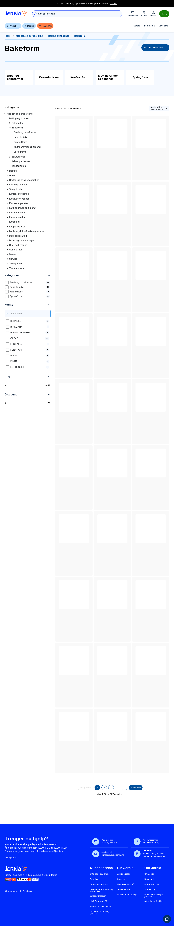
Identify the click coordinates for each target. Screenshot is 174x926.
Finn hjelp (11, 858)
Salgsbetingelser (98, 896)
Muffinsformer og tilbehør (27, 147)
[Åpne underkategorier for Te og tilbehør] (7, 189)
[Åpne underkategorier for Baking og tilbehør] (7, 118)
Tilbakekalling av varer (100, 906)
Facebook (26, 891)
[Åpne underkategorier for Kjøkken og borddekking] (5, 113)
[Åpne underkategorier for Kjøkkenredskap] (7, 212)
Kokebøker (14, 221)
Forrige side (85, 787)
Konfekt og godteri (19, 193)
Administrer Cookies (153, 901)
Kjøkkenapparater (18, 203)
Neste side (135, 787)
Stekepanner (16, 263)
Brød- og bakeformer (25, 132)
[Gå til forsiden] (16, 14)
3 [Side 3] (111, 787)
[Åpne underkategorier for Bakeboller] (9, 123)
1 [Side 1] (97, 787)
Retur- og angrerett (99, 884)
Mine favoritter (126, 884)
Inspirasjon (149, 26)
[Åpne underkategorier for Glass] (7, 175)
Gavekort (163, 26)
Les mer (113, 3)
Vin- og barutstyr (18, 268)
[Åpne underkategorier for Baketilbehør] (9, 156)
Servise (13, 259)
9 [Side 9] (124, 787)
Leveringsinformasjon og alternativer (101, 890)
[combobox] (80, 14)
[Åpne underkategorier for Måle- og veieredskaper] (7, 240)
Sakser (13, 254)
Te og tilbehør (16, 189)
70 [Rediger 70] (49, 403)
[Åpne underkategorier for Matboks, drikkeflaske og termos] (7, 231)
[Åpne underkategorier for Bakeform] (9, 127)
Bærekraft (149, 879)
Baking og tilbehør (19, 118)
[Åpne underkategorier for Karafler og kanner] (7, 198)
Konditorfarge (18, 166)
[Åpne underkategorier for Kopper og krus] (7, 226)
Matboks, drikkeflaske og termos (26, 231)
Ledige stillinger (151, 884)
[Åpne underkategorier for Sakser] (7, 254)
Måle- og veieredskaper (22, 240)
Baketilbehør (18, 156)
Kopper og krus (17, 226)
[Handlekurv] (164, 13)
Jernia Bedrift (123, 889)
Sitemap (150, 889)
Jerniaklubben (123, 874)
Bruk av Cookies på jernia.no (153, 896)
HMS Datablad (98, 901)
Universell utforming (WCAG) (99, 912)
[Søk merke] (29, 313)
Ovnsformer (15, 249)
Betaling (94, 879)
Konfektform (20, 142)
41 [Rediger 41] (6, 385)
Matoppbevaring (18, 235)
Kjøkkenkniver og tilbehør (22, 208)
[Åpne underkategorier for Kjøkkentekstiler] (7, 217)
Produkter (12, 26)
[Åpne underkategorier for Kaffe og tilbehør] (7, 184)
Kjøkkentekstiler (17, 217)
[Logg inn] (153, 14)
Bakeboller (17, 123)
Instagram (11, 891)
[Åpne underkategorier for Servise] (7, 259)
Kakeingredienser (20, 161)
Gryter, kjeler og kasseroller (24, 180)
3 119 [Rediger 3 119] (47, 385)
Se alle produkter (155, 47)
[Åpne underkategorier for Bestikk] (7, 170)
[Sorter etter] (159, 108)
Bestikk (13, 170)
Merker (29, 26)
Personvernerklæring (126, 895)
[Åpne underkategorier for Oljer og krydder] (7, 245)
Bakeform (17, 127)
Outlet (136, 26)
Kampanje (45, 26)
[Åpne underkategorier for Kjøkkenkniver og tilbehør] (7, 208)
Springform (20, 151)
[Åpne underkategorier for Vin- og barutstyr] (7, 268)
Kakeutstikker (21, 137)
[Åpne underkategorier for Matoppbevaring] (7, 235)
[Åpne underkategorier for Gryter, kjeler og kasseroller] (7, 180)
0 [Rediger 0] (5, 403)
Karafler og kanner (19, 198)
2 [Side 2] (104, 787)
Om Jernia (149, 874)
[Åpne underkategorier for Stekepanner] (7, 263)
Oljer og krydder (18, 245)
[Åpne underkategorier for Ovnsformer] (7, 249)
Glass (12, 175)
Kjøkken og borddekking (20, 113)
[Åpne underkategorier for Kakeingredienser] (9, 161)
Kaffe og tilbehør (18, 184)
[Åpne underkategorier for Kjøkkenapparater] (7, 203)
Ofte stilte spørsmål (99, 874)
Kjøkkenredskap (17, 212)
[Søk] (35, 14)
